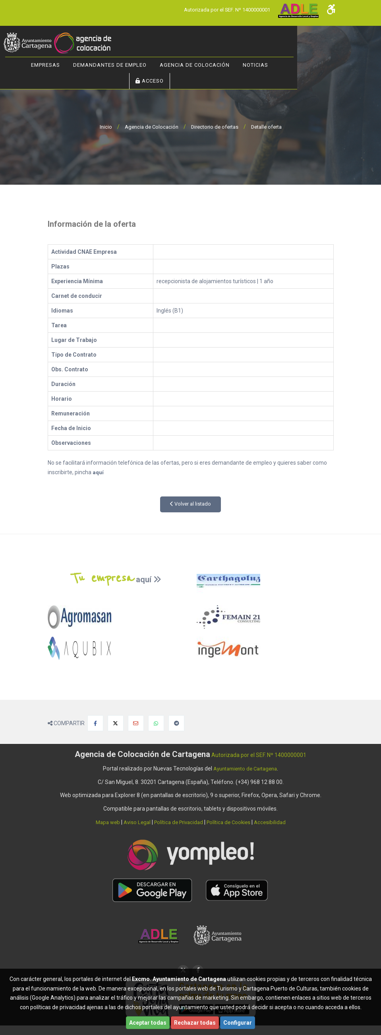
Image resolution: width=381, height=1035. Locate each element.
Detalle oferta (270, 127)
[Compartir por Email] (136, 723)
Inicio (100, 127)
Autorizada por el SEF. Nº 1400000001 (221, 9)
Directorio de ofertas (214, 127)
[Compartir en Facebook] (95, 723)
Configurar (237, 1023)
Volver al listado (190, 504)
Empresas (86, 65)
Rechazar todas (195, 1023)
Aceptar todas (147, 1023)
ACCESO (190, 81)
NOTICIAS (296, 65)
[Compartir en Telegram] (176, 723)
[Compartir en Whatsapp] (156, 723)
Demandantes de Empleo (151, 65)
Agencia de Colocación (236, 65)
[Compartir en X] (116, 723)
